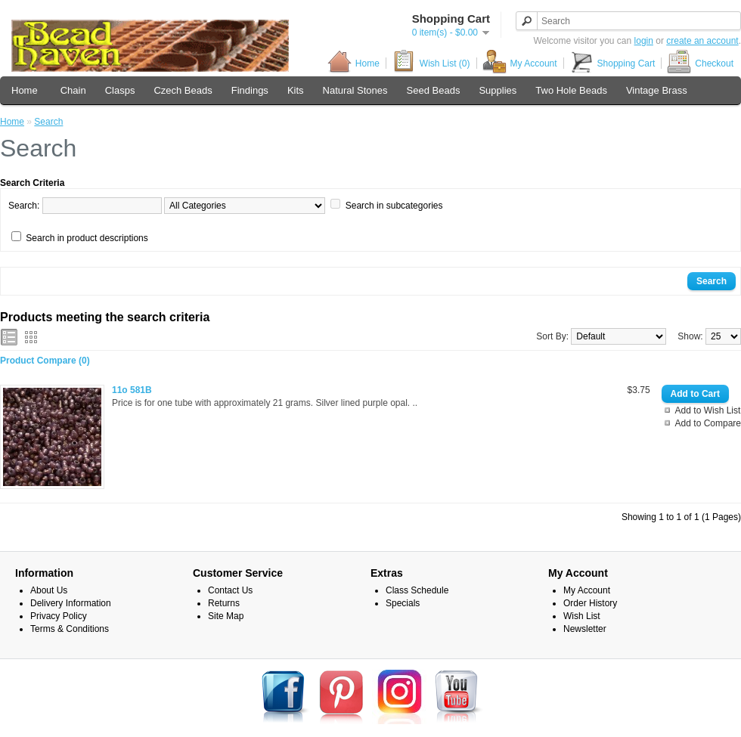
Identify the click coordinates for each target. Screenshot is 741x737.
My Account (519, 63)
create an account (702, 41)
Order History (590, 603)
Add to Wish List (708, 410)
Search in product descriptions (86, 238)
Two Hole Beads (571, 90)
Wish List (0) (431, 63)
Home (353, 63)
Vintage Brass (656, 90)
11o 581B (132, 390)
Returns (224, 603)
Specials (403, 603)
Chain (73, 90)
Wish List (581, 616)
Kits (295, 90)
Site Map (225, 616)
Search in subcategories (394, 205)
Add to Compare (708, 423)
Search (48, 121)
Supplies (497, 90)
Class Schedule (417, 590)
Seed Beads (433, 90)
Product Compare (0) (45, 360)
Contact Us (230, 590)
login (643, 41)
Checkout (700, 63)
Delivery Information (70, 603)
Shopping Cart (612, 63)
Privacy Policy (58, 616)
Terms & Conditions (69, 629)
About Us (48, 590)
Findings (249, 90)
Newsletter (584, 629)
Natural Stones (355, 90)
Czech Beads (182, 90)
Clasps (120, 90)
